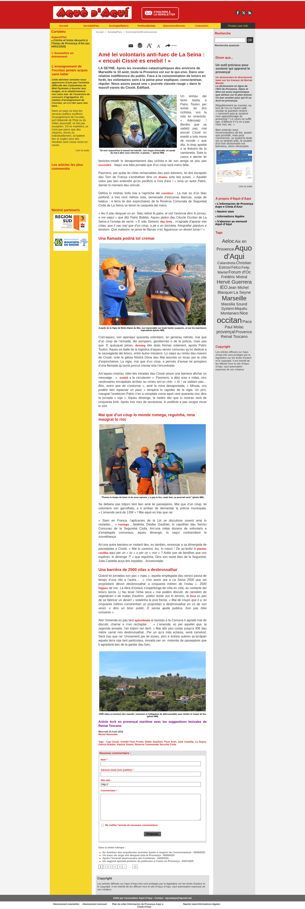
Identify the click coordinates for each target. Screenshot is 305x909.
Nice (242, 297)
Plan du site (135, 903)
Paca (246, 304)
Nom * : (105, 759)
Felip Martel (228, 264)
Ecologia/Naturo (119, 25)
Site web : (106, 780)
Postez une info (238, 25)
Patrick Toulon (124, 744)
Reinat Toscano (237, 316)
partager (171, 45)
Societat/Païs (91, 25)
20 (134, 865)
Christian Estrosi (229, 259)
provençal (243, 310)
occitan (230, 303)
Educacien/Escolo (174, 25)
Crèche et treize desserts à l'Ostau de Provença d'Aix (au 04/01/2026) (69, 42)
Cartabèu (58, 31)
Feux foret (170, 741)
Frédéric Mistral (238, 268)
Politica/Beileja (146, 25)
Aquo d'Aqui (233, 249)
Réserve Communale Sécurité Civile (153, 744)
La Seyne (200, 741)
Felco (247, 259)
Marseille (228, 288)
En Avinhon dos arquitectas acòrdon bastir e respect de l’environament (139, 852)
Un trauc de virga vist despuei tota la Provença (126, 854)
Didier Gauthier (154, 741)
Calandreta (244, 255)
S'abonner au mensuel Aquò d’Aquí (231, 222)
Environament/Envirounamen (140, 32)
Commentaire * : (109, 790)
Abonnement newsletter (67, 903)
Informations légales (230, 215)
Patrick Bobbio (106, 744)
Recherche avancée (226, 45)
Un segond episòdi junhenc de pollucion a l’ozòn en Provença (134, 860)
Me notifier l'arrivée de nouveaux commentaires (131, 825)
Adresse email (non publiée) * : (118, 770)
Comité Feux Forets (132, 741)
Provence (229, 314)
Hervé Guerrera (234, 272)
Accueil (63, 25)
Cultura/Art (201, 25)
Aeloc (228, 239)
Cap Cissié (113, 741)
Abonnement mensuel (101, 903)
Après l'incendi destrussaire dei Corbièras (123, 857)
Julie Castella (185, 741)
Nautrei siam (225, 211)
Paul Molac (225, 310)
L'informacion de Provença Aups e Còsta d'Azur (234, 205)
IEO (224, 278)
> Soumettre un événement (69, 51)
